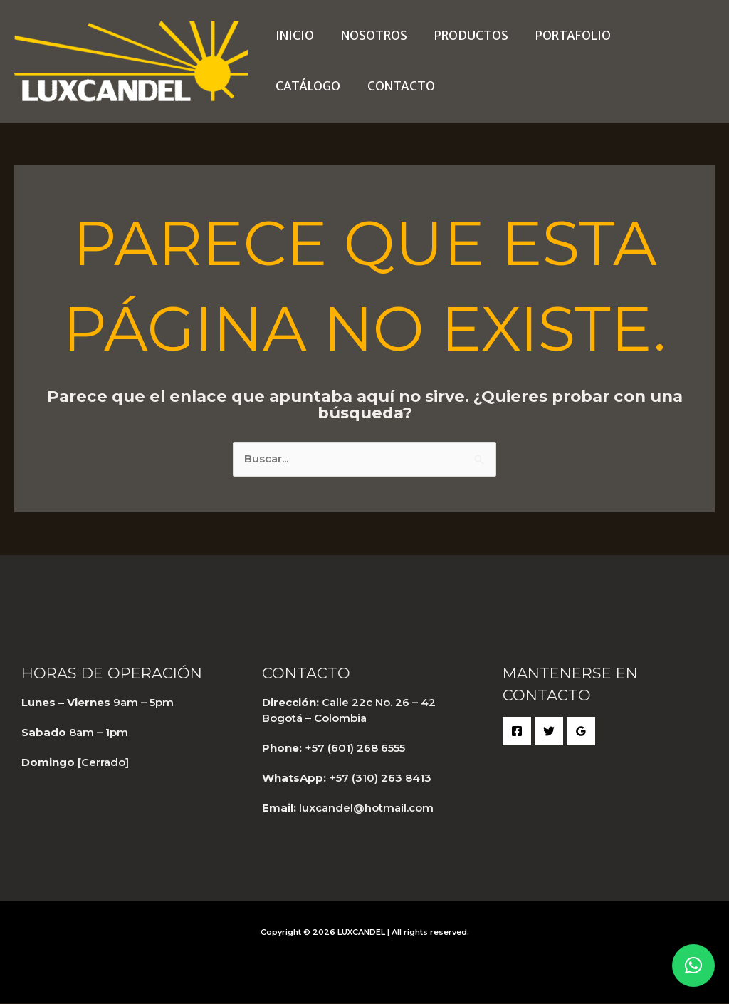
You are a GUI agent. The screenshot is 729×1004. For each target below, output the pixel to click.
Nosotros (370, 35)
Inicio (293, 35)
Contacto (308, 86)
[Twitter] (549, 732)
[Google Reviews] (581, 732)
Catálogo (657, 35)
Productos (464, 35)
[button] (693, 965)
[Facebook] (517, 732)
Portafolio (563, 35)
